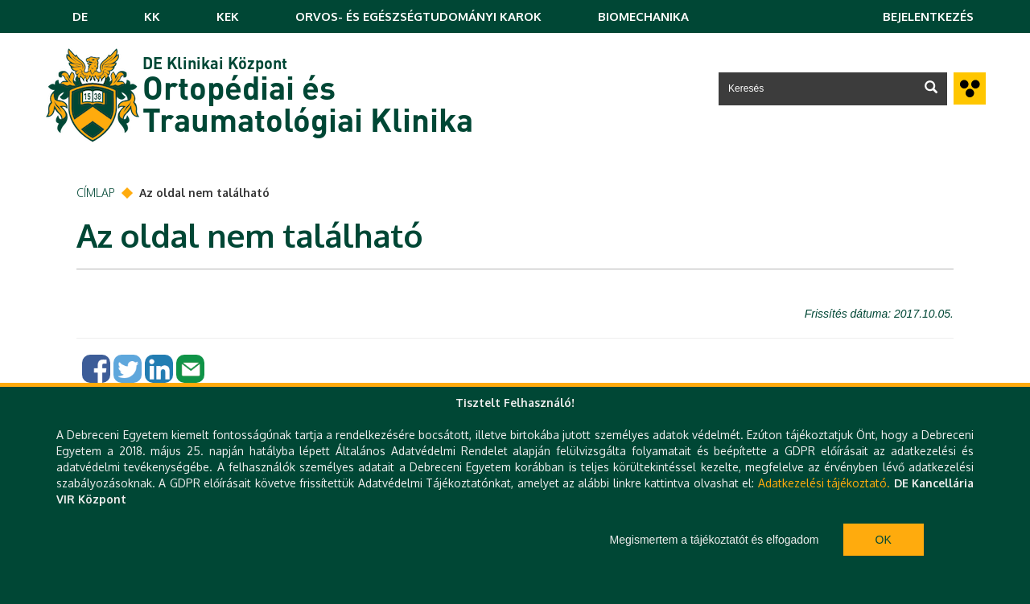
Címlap (95, 192)
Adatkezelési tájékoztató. (824, 483)
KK (152, 16)
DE (80, 16)
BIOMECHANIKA (643, 16)
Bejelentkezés (928, 16)
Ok (884, 539)
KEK (227, 16)
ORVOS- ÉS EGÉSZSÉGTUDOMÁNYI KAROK (418, 16)
